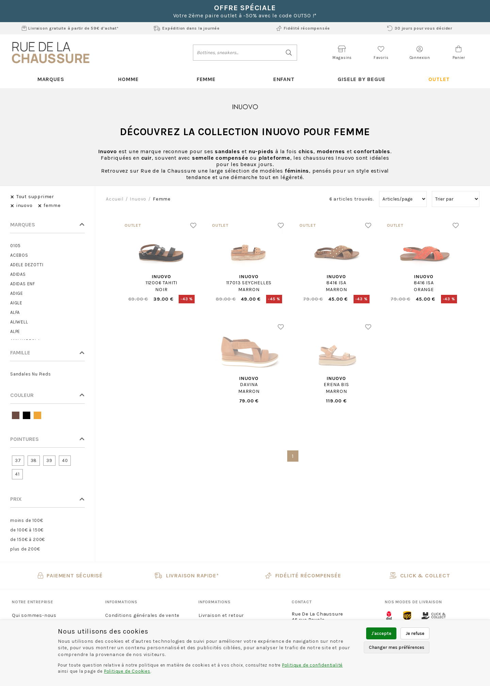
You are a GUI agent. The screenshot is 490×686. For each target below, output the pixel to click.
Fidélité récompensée (303, 28)
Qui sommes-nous (34, 615)
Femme (206, 79)
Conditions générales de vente (142, 615)
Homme (128, 79)
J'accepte (381, 633)
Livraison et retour (221, 615)
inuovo (138, 199)
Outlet (439, 79)
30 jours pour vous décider (419, 28)
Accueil (115, 199)
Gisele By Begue (361, 79)
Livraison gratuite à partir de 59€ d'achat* (70, 28)
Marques (50, 79)
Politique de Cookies (127, 671)
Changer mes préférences (396, 647)
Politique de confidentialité (312, 665)
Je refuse (415, 633)
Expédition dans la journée (186, 28)
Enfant (284, 79)
